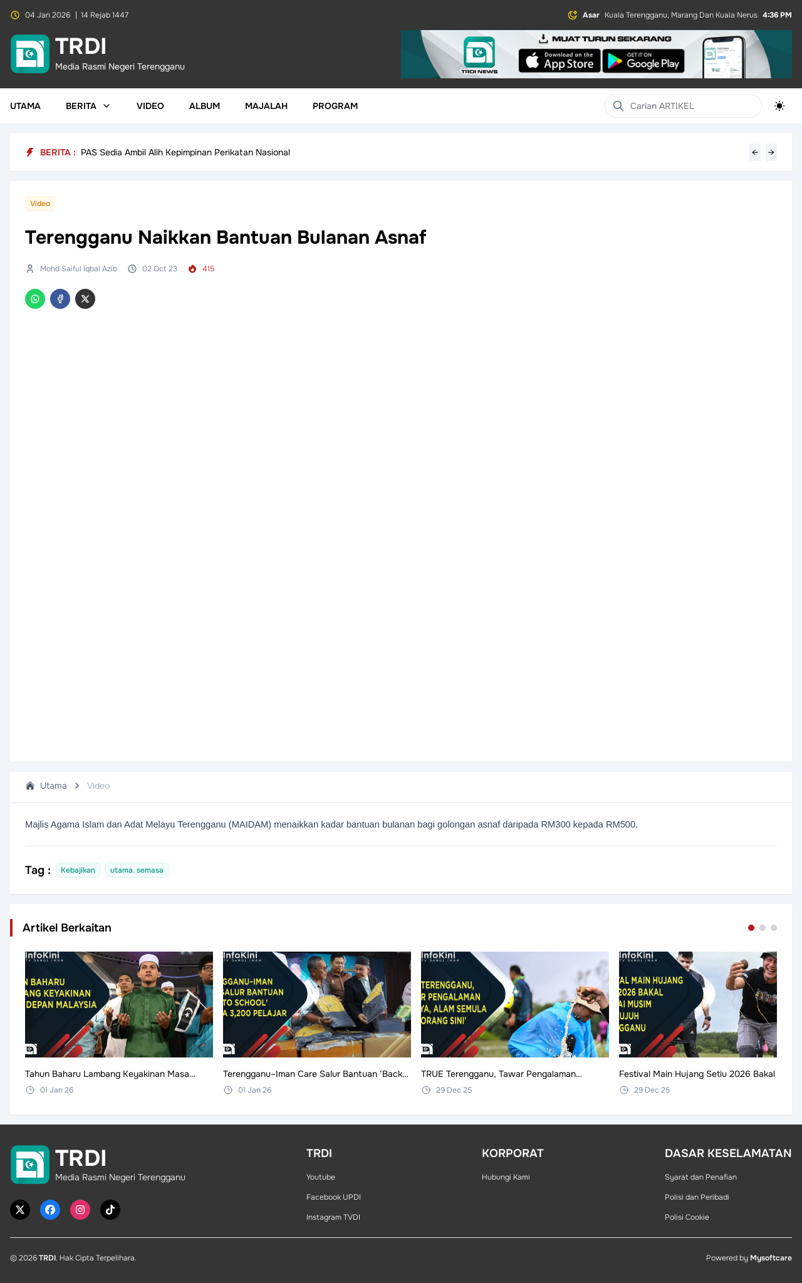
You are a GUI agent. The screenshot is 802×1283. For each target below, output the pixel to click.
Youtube (320, 1177)
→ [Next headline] (771, 152)
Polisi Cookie (687, 1217)
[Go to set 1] (751, 928)
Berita (89, 106)
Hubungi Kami (506, 1177)
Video (150, 106)
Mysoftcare (771, 1258)
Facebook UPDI (333, 1197)
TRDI (47, 1258)
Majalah (266, 106)
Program (335, 106)
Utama (25, 106)
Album (204, 106)
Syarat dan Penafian (701, 1177)
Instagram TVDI (333, 1217)
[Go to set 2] (762, 928)
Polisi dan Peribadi (697, 1197)
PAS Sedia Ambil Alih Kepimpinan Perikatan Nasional (185, 152)
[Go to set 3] (774, 928)
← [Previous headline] (755, 152)
